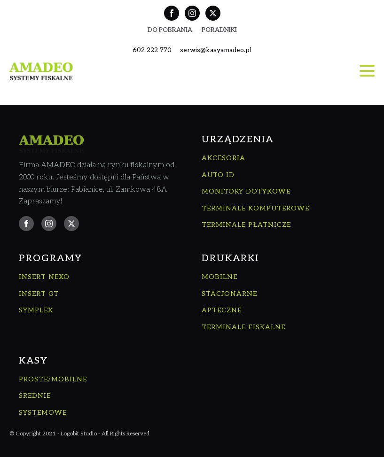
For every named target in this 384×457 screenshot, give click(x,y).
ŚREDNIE (35, 395)
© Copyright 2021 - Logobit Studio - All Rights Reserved (79, 433)
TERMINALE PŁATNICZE (246, 224)
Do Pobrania (170, 30)
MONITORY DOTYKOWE (246, 191)
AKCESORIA (223, 158)
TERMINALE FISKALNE (243, 327)
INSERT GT (39, 293)
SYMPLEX (36, 310)
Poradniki (219, 30)
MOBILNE (219, 276)
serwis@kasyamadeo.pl (215, 50)
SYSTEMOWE (43, 412)
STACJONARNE (229, 293)
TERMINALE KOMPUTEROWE (255, 208)
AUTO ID (218, 174)
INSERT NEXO (44, 276)
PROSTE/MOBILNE (53, 379)
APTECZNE (222, 310)
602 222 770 (152, 50)
